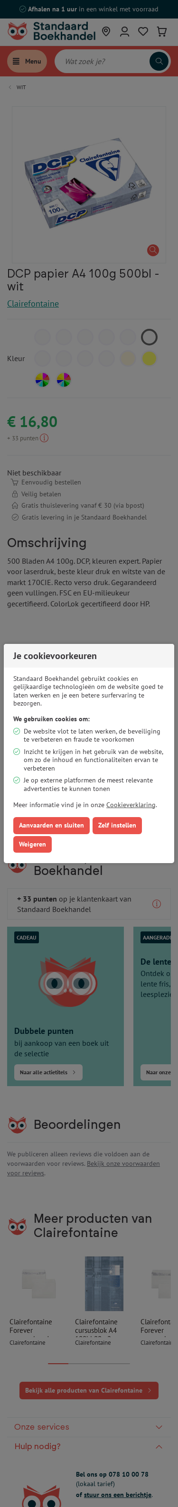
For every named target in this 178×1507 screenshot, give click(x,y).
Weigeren (32, 844)
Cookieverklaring (131, 804)
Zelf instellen (117, 825)
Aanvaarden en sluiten (51, 825)
